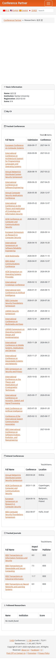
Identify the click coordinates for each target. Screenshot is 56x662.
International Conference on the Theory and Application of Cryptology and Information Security (15, 208)
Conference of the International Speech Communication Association (14, 420)
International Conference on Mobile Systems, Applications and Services (14, 346)
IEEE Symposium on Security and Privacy (13, 370)
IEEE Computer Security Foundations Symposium (14, 303)
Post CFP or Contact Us (16, 653)
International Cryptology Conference (15, 283)
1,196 (29, 640)
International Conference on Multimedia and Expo (14, 321)
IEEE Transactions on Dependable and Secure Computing (15, 568)
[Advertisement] (28, 53)
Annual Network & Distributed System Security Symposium (13, 174)
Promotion (31, 653)
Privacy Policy (44, 653)
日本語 (34, 10)
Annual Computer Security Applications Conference (14, 195)
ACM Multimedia (12, 256)
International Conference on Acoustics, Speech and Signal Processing (14, 399)
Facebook (35, 650)
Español (25, 10)
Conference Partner (12, 20)
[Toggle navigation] (48, 4)
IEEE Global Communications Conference (12, 264)
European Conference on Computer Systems (14, 146)
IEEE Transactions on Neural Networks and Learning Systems (17, 587)
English (15, 10)
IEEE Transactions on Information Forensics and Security (16, 558)
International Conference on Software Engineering (14, 185)
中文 (7, 10)
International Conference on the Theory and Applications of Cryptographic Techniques (13, 383)
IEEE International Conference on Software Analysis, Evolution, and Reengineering (12, 434)
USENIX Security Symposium (12, 312)
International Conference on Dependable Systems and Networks (14, 359)
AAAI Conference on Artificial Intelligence (13, 409)
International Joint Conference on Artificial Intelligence (15, 293)
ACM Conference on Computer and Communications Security (13, 223)
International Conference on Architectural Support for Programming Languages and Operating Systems (14, 160)
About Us (25, 650)
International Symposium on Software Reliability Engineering (13, 246)
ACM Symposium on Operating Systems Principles (13, 274)
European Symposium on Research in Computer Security (14, 235)
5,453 (12, 640)
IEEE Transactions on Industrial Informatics (14, 577)
